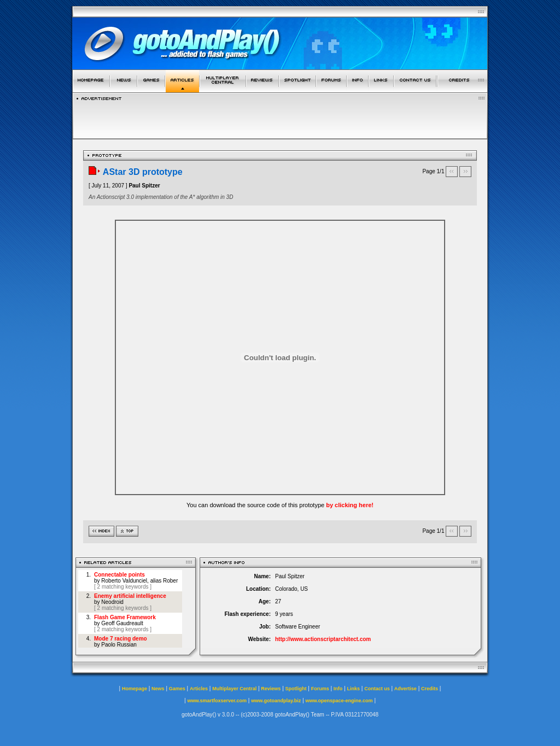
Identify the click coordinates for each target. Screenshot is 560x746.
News (158, 688)
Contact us (377, 688)
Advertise (405, 688)
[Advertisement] (280, 117)
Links (353, 688)
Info (338, 688)
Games (177, 688)
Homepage (134, 688)
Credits (429, 688)
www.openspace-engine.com (338, 700)
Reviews (271, 688)
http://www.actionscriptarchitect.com (323, 639)
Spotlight (296, 688)
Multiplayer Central (234, 688)
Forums (320, 688)
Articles (199, 688)
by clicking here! (350, 505)
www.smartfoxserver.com (217, 700)
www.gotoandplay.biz (276, 700)
